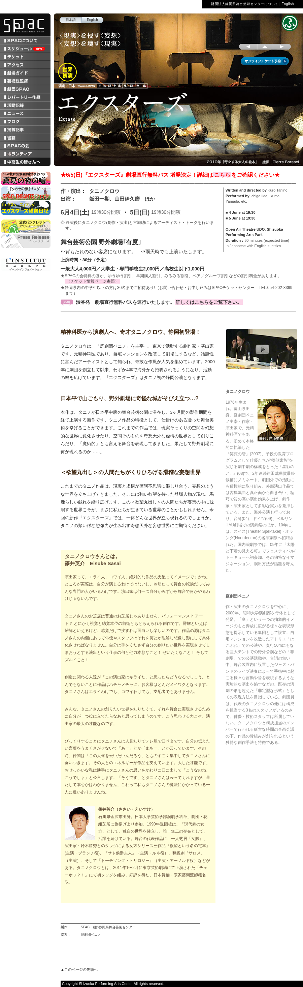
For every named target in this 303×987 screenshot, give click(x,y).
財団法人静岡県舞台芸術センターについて (244, 4)
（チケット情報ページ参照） (92, 281)
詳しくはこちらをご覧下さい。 (209, 302)
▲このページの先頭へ (79, 969)
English (287, 4)
